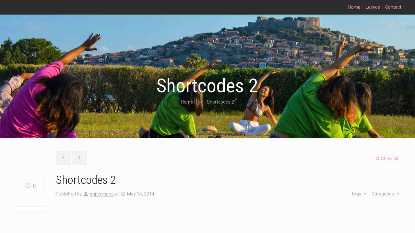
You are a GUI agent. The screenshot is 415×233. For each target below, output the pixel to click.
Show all (386, 158)
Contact (393, 7)
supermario (102, 193)
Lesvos (373, 7)
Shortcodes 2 (220, 102)
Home (354, 7)
